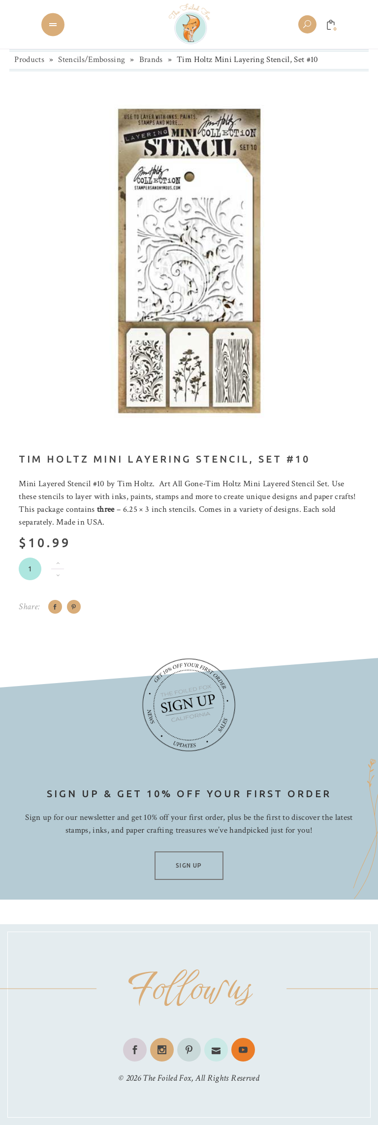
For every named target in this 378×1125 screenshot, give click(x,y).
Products (29, 59)
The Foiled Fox (167, 1078)
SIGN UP (189, 865)
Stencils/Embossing (91, 59)
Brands (151, 59)
